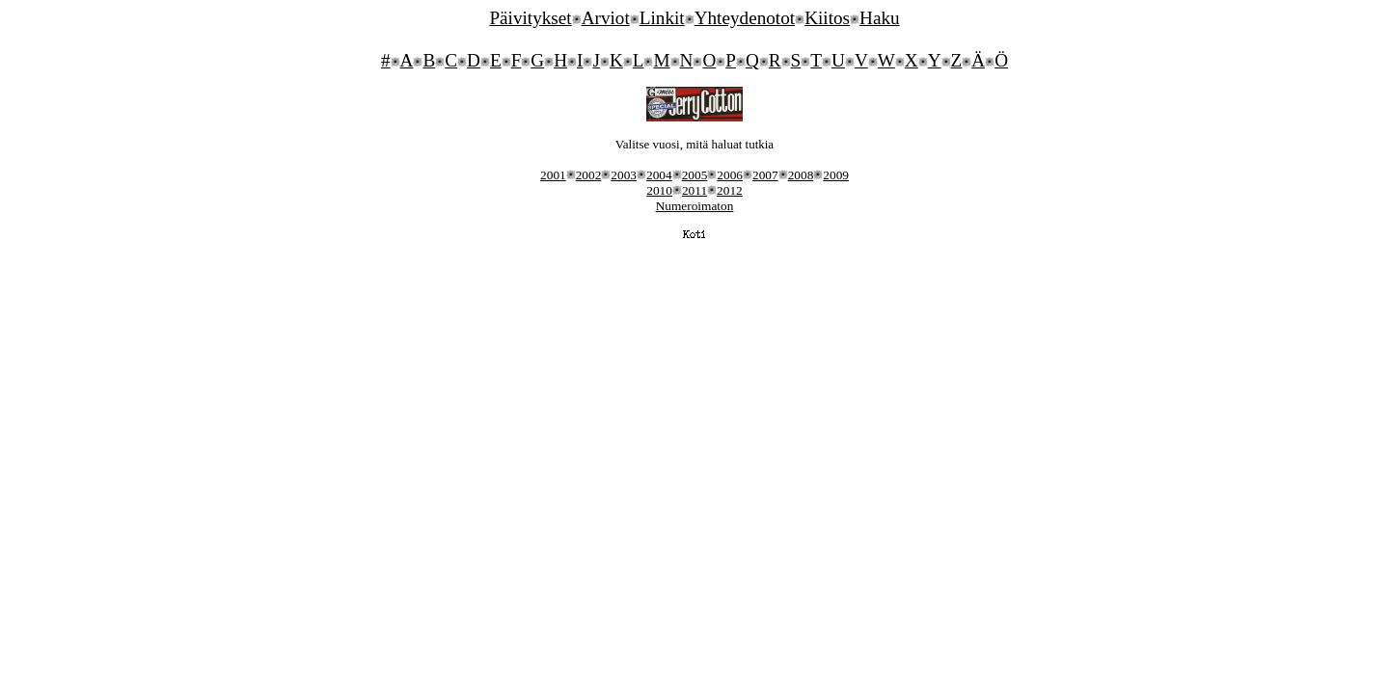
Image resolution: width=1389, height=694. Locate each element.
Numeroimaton (695, 206)
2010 (659, 190)
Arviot (606, 18)
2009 (836, 175)
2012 (730, 190)
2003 (624, 175)
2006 (730, 175)
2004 (659, 175)
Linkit (662, 18)
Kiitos (827, 18)
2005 (695, 175)
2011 (694, 190)
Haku (879, 18)
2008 (801, 175)
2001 (553, 175)
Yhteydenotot (744, 18)
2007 (765, 175)
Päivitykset (530, 18)
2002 (589, 175)
